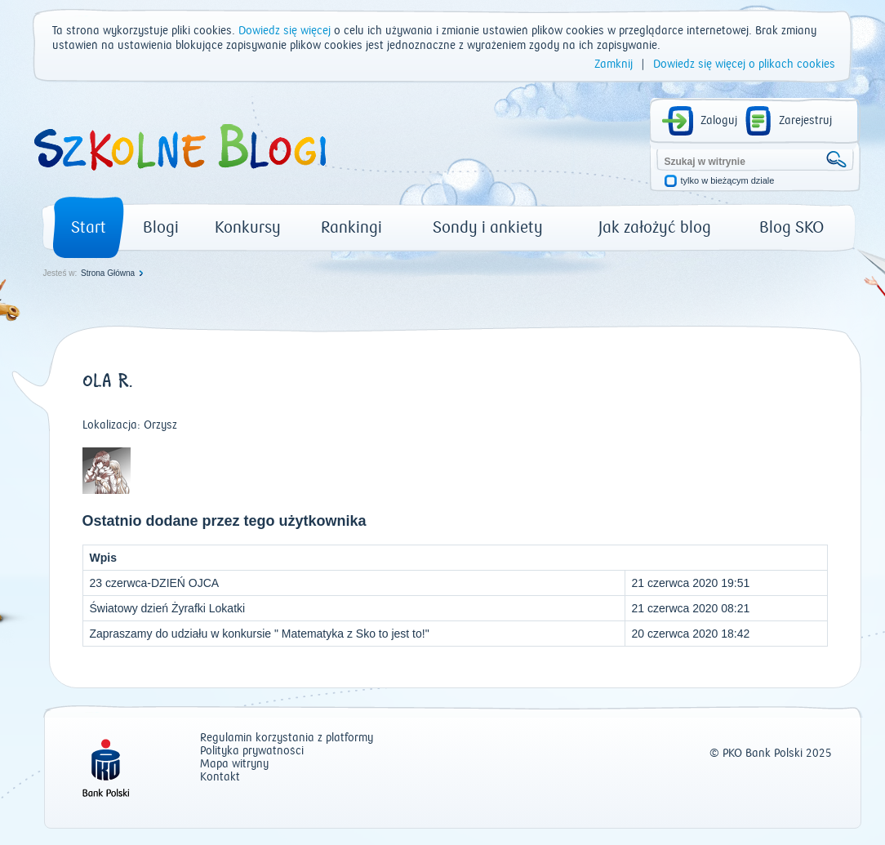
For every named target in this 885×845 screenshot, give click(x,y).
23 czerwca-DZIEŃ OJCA (155, 582)
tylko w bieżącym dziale (728, 180)
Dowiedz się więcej (284, 31)
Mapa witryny (234, 764)
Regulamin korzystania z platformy (286, 738)
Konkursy (248, 227)
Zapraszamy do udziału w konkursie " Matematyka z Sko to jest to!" (259, 633)
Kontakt (220, 778)
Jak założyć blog (654, 227)
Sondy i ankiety (488, 227)
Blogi (161, 227)
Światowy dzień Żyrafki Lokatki (168, 608)
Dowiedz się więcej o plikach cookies (744, 64)
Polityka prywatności (252, 751)
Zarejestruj (805, 120)
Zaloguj (718, 120)
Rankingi (351, 227)
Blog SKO (791, 227)
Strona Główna (108, 273)
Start (88, 227)
